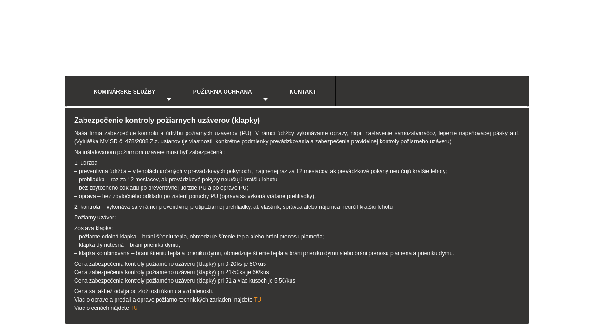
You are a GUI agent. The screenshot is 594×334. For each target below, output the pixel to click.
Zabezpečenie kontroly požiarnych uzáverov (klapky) (167, 120)
